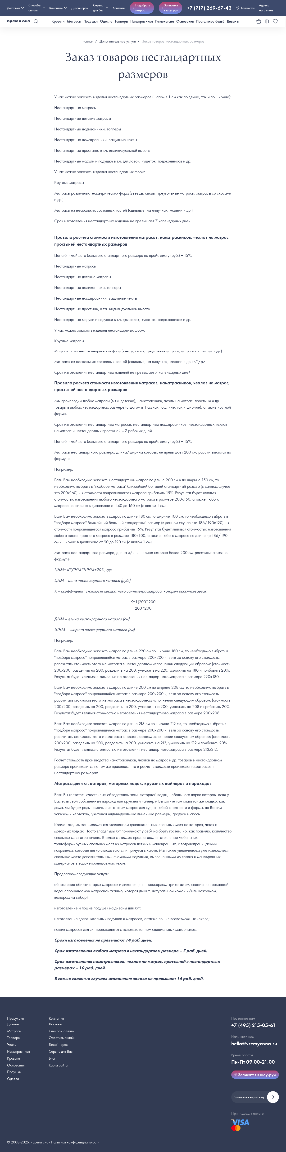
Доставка (15, 8)
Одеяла (106, 21)
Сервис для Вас (100, 7)
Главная (87, 41)
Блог (52, 1058)
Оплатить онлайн (62, 1037)
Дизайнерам (79, 8)
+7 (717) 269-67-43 (209, 8)
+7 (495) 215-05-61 (253, 1025)
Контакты (119, 8)
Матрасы (74, 21)
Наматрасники (141, 21)
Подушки (90, 21)
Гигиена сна (164, 21)
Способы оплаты (61, 1030)
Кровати (58, 21)
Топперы (121, 21)
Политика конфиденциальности (75, 1142)
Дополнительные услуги (118, 41)
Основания (185, 21)
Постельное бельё (210, 21)
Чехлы (12, 1044)
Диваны (233, 21)
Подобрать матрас (141, 7)
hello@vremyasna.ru (254, 1043)
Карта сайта (58, 1065)
